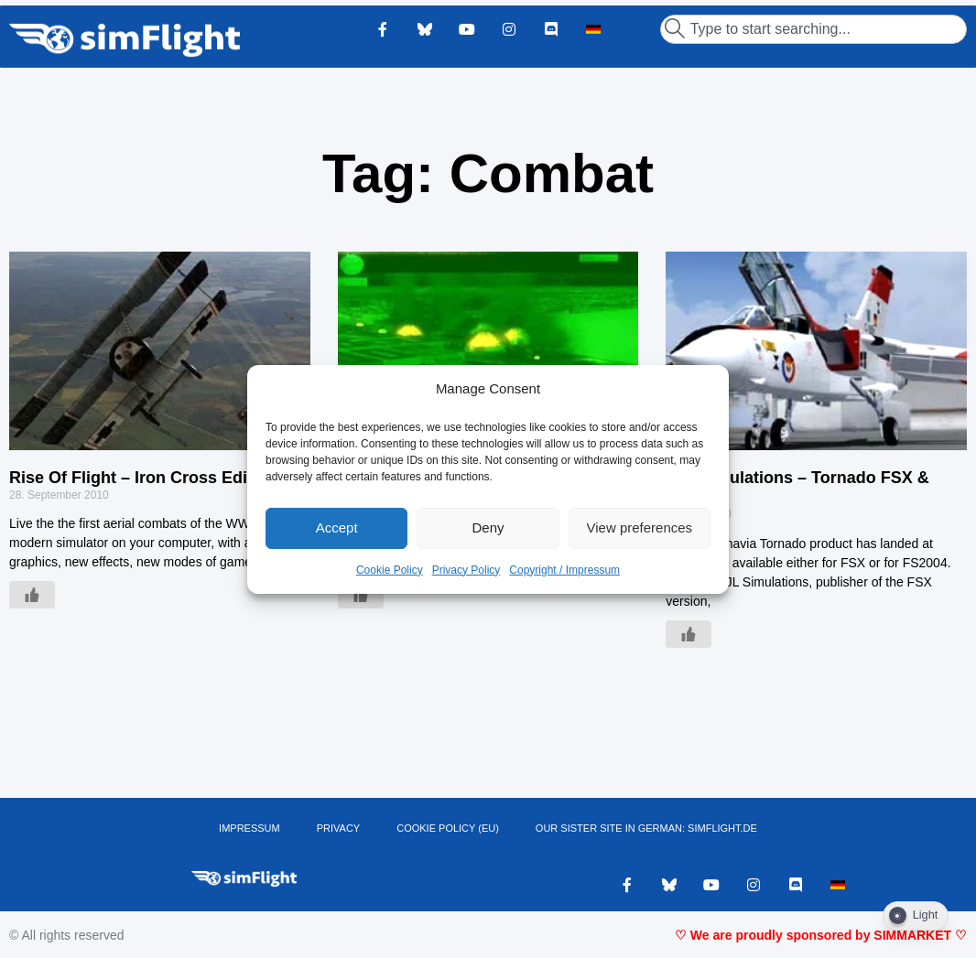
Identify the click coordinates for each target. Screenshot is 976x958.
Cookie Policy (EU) (447, 828)
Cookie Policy (389, 570)
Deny (488, 527)
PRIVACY (338, 828)
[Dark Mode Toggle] (916, 916)
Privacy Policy (466, 570)
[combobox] (813, 29)
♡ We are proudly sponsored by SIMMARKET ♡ (821, 935)
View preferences (640, 527)
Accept (337, 527)
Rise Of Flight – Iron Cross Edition (143, 477)
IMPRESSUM (249, 828)
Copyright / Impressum (564, 570)
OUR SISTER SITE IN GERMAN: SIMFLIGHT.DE (646, 828)
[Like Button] (32, 594)
